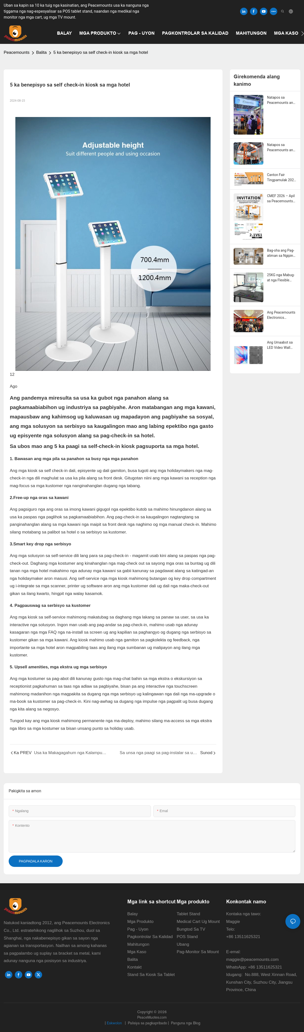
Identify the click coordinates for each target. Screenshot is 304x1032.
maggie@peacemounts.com (252, 959)
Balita (41, 52)
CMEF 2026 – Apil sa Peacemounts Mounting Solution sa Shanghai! (281, 199)
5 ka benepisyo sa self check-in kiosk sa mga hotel (100, 52)
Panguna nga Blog (185, 1023)
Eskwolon (115, 1023)
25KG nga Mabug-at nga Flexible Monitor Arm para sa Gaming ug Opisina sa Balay (281, 278)
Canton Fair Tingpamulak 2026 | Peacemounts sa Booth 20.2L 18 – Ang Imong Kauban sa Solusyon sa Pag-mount (282, 178)
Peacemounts (16, 52)
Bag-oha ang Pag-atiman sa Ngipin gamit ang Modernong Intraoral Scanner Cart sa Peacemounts (280, 253)
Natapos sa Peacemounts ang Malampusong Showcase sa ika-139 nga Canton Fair (281, 100)
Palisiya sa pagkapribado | (148, 1023)
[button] (302, 33)
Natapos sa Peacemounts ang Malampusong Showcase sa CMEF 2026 (281, 148)
